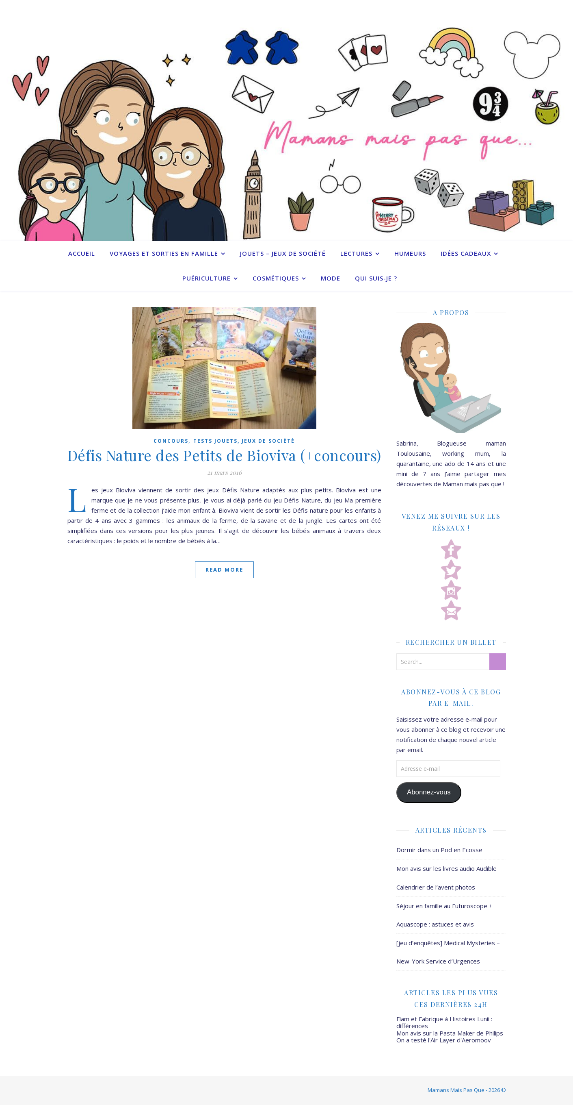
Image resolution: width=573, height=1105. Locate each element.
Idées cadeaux (466, 253)
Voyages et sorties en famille (164, 253)
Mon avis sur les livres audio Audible (446, 868)
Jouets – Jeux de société (283, 253)
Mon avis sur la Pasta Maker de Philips (449, 1033)
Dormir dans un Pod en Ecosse (439, 850)
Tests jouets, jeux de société (244, 440)
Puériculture (206, 278)
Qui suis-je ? (376, 278)
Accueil (81, 253)
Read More (224, 569)
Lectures (356, 253)
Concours (171, 440)
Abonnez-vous (429, 792)
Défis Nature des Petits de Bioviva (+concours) (224, 455)
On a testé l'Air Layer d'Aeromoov (443, 1040)
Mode (330, 278)
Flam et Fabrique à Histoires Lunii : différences (444, 1022)
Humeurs (410, 253)
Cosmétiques (276, 278)
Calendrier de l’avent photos (435, 887)
